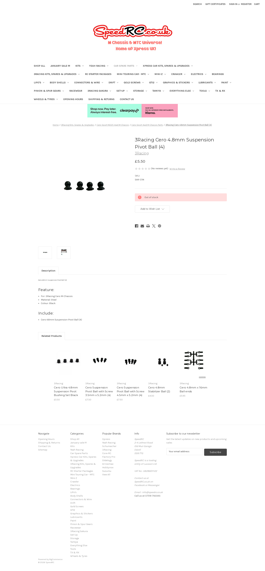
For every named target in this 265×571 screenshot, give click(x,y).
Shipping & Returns (101, 99)
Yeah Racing (98, 65)
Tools (204, 90)
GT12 (153, 82)
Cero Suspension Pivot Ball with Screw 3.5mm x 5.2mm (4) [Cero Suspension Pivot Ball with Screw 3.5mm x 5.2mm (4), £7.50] (99, 391)
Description (48, 270)
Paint (226, 82)
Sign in (233, 4)
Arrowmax (107, 464)
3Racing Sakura (99, 90)
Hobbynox (107, 467)
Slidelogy (107, 460)
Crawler (178, 74)
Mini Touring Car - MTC (133, 74)
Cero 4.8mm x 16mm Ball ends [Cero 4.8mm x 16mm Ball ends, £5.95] (193, 389)
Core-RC (106, 453)
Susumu (106, 471)
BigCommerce (56, 559)
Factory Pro (108, 456)
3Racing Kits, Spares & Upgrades (57, 74)
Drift (113, 82)
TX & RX (220, 90)
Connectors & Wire (88, 82)
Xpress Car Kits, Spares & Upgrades (168, 65)
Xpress (106, 439)
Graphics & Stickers (178, 82)
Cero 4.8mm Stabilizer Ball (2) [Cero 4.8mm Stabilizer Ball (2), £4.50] (159, 389)
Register (246, 4)
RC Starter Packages (98, 74)
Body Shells (59, 82)
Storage (140, 90)
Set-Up (122, 90)
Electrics (198, 74)
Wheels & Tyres (46, 99)
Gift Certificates (215, 4)
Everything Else (182, 90)
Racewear (75, 90)
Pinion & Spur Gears (49, 90)
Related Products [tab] (51, 335)
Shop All (39, 65)
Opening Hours (73, 99)
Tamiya (158, 90)
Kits (79, 65)
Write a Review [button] (177, 168)
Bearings (218, 74)
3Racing (106, 449)
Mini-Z (160, 74)
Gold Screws (134, 82)
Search (197, 4)
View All (106, 474)
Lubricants (207, 82)
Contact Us (127, 99)
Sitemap (42, 449)
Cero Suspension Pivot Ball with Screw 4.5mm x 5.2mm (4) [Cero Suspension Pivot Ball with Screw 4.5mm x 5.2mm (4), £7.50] (130, 391)
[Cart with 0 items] (256, 4)
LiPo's (39, 82)
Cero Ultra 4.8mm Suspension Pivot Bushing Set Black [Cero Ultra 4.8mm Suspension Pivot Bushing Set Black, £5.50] (66, 391)
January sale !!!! (60, 65)
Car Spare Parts (125, 65)
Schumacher (109, 446)
